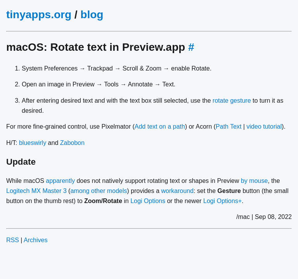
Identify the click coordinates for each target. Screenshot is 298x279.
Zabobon (72, 143)
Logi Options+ (222, 201)
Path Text (228, 126)
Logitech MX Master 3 (36, 191)
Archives (35, 240)
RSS (12, 240)
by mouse (254, 180)
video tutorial (264, 126)
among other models (98, 191)
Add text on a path (160, 126)
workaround (177, 191)
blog (91, 15)
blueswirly (32, 143)
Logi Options (147, 201)
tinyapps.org (38, 15)
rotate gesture (232, 100)
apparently (60, 180)
